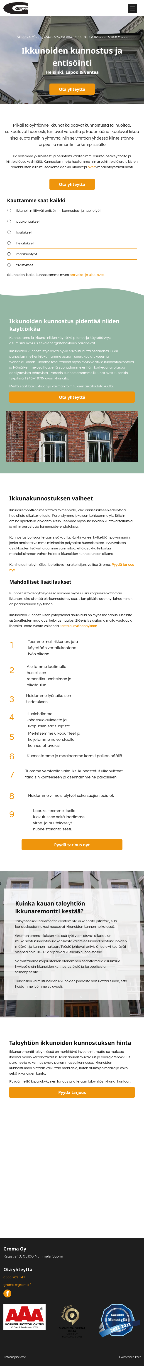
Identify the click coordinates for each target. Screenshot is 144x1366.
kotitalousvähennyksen (78, 626)
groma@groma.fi (17, 1285)
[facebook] (7, 1294)
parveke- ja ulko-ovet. (87, 275)
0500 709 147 (14, 1277)
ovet (91, 167)
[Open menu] (132, 8)
